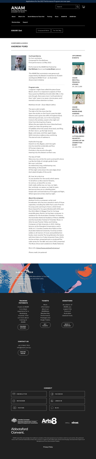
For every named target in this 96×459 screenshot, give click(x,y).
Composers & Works (43, 30)
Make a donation (67, 325)
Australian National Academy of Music (21, 9)
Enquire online (23, 352)
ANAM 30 (64, 16)
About (14, 16)
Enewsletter (20, 394)
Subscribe (21, 283)
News (56, 16)
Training (49, 16)
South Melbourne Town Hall (36, 16)
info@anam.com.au (24, 347)
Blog (55, 408)
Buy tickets (45, 325)
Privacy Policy (48, 447)
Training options (23, 327)
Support (25, 22)
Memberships (16, 22)
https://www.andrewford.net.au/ (48, 248)
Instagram (19, 401)
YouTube (21, 408)
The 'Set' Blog (57, 30)
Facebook (57, 394)
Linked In (58, 401)
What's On (21, 16)
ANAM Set (73, 16)
